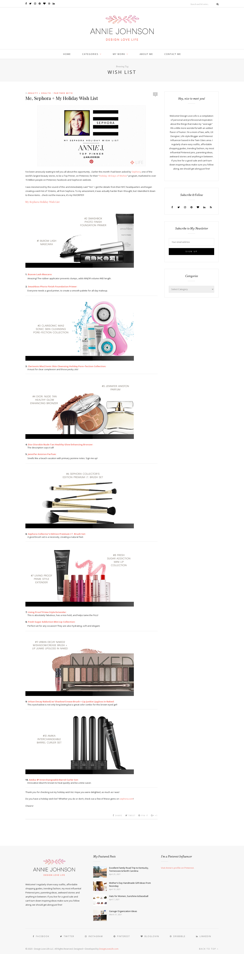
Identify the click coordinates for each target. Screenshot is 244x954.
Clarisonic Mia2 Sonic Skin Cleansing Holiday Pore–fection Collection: (67, 366)
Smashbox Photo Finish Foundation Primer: (52, 286)
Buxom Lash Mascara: (40, 274)
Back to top (209, 948)
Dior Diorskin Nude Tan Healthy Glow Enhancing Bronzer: (60, 444)
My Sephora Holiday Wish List (42, 202)
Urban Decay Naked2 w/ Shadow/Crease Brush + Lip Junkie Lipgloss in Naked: (71, 701)
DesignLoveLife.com (108, 948)
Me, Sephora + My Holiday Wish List (61, 98)
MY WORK (119, 54)
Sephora (136, 171)
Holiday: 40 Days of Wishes (113, 175)
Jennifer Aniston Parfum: (42, 454)
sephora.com (126, 798)
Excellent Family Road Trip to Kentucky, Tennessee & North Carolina (129, 869)
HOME (67, 54)
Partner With (63, 93)
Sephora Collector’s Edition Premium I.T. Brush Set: (57, 533)
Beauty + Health (39, 93)
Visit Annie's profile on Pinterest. (177, 867)
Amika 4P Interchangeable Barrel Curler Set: (54, 779)
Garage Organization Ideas (123, 911)
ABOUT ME (146, 54)
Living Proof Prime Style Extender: (47, 612)
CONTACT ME (172, 54)
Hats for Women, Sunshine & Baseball (128, 896)
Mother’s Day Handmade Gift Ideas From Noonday (130, 884)
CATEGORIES (90, 54)
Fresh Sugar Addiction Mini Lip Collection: (51, 621)
